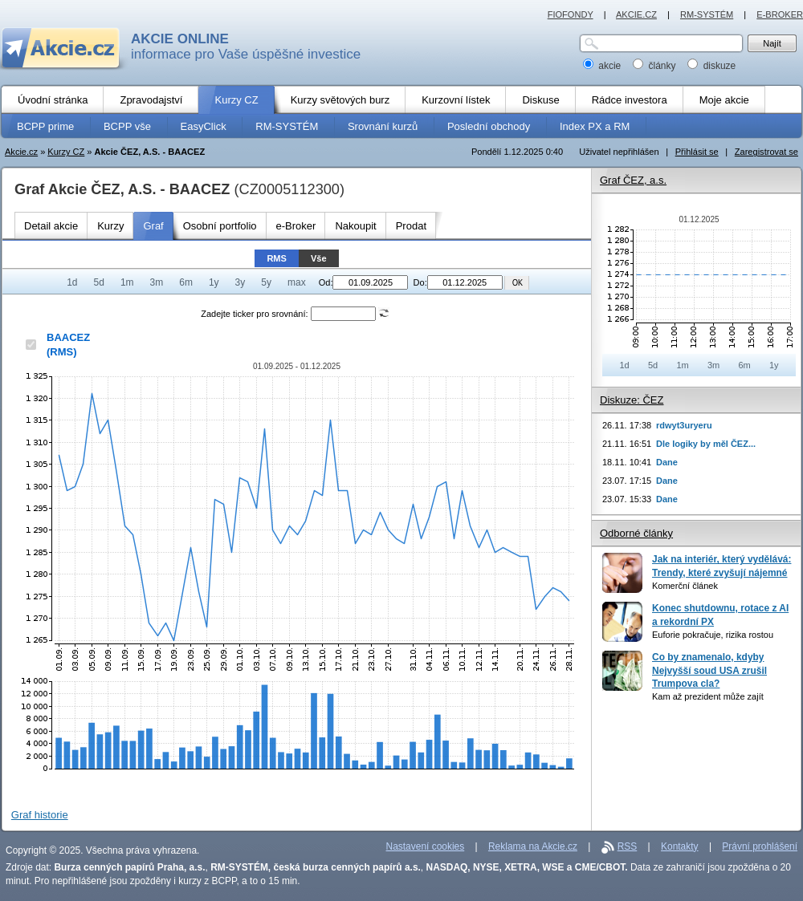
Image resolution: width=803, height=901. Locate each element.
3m (157, 282)
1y (214, 282)
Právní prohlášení (759, 846)
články (656, 65)
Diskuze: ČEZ (631, 400)
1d (72, 282)
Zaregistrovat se (766, 151)
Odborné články (636, 533)
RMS (277, 258)
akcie (603, 65)
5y (266, 282)
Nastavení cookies (425, 846)
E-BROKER (779, 14)
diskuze (711, 65)
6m (186, 282)
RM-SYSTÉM (706, 14)
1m (127, 282)
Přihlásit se (697, 151)
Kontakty (680, 846)
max (296, 282)
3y (240, 282)
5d (99, 282)
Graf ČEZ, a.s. (633, 180)
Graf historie (39, 815)
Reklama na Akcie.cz (532, 846)
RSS (628, 846)
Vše (319, 258)
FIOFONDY (570, 14)
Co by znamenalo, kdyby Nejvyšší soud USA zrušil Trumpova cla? (709, 670)
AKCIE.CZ (636, 14)
